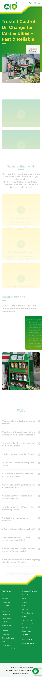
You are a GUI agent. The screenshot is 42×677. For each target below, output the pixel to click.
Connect (5, 631)
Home (4, 595)
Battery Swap (26, 631)
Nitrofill (24, 616)
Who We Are (6, 591)
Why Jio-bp (6, 602)
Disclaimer (25, 673)
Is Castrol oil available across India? (20, 531)
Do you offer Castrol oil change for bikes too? (21, 466)
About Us (5, 598)
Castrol (24, 602)
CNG (24, 606)
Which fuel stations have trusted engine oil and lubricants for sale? (21, 563)
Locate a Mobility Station (10, 649)
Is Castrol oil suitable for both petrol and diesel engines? (21, 477)
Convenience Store (29, 624)
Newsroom (6, 611)
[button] (35, 671)
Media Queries (7, 622)
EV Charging (26, 627)
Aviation (25, 635)
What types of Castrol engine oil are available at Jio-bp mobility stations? (21, 435)
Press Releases (7, 618)
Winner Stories (7, 625)
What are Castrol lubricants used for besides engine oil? (21, 499)
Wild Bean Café (27, 620)
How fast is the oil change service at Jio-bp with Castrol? (21, 446)
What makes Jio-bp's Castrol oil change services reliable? (21, 541)
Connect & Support (8, 638)
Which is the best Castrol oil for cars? (20, 456)
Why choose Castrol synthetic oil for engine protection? (21, 488)
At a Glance (6, 606)
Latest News (6, 615)
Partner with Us (7, 645)
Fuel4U (24, 598)
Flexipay (25, 609)
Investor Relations (29, 640)
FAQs (3, 641)
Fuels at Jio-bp (27, 595)
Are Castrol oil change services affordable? (21, 521)
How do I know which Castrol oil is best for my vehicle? (21, 510)
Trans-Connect (27, 613)
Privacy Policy (16, 673)
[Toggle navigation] (39, 3)
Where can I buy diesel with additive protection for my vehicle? (21, 552)
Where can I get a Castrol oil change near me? (21, 424)
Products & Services (30, 591)
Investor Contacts (28, 644)
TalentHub (5, 634)
